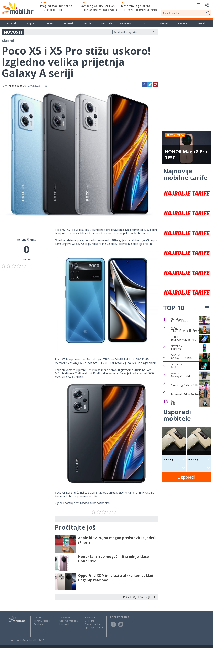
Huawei (68, 23)
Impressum (90, 617)
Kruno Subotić (17, 85)
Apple (30, 23)
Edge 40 (177, 348)
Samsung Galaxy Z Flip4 (186, 385)
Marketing (89, 620)
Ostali (201, 23)
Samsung (125, 23)
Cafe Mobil (64, 617)
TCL (144, 23)
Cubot (49, 23)
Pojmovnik (64, 624)
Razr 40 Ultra (179, 320)
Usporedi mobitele (68, 620)
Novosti (37, 617)
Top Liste (38, 624)
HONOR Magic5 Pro (183, 339)
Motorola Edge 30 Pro (185, 394)
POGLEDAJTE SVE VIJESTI (139, 597)
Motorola (106, 23)
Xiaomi (163, 23)
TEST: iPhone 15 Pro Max (187, 329)
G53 (177, 366)
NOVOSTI (13, 32)
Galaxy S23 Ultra (181, 357)
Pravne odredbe (92, 624)
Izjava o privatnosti (94, 627)
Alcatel (11, 23)
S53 (173, 402)
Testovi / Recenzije (43, 620)
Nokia (87, 23)
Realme (182, 23)
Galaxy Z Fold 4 (180, 375)
